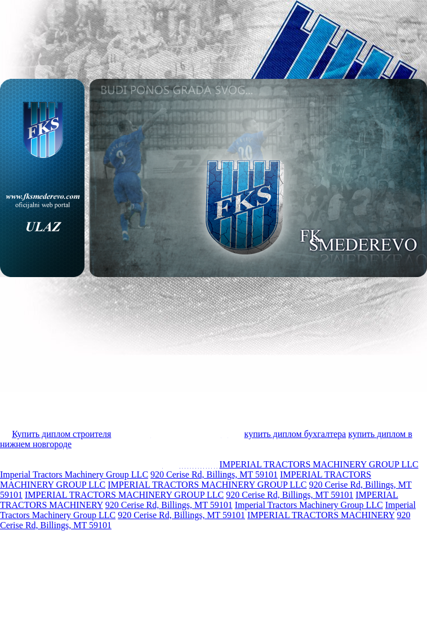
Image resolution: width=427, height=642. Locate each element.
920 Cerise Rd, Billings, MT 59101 (214, 474)
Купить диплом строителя (61, 434)
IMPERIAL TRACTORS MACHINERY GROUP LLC (318, 464)
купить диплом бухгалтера (295, 434)
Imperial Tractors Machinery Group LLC (74, 474)
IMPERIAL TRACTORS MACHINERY (320, 515)
